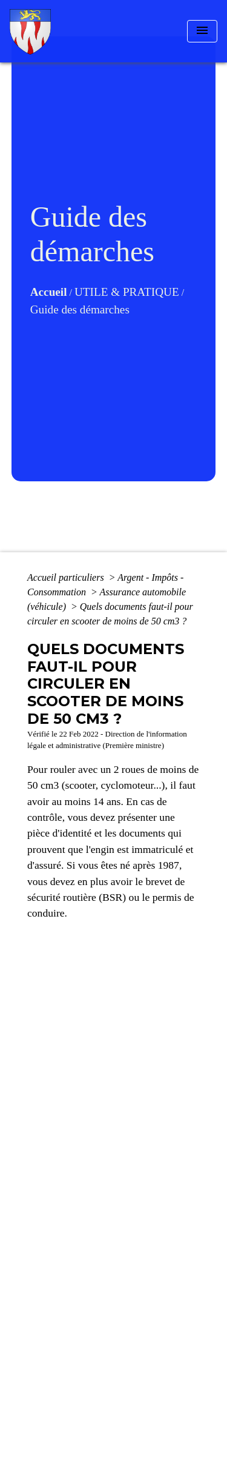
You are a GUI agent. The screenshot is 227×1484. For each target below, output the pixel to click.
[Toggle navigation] (202, 31)
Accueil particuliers (67, 577)
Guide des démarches (80, 309)
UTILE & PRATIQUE (126, 292)
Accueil (48, 292)
